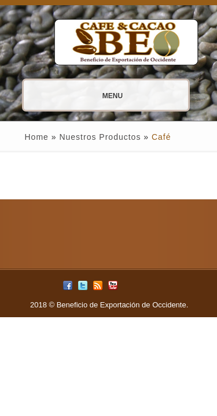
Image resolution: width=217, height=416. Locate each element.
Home (37, 137)
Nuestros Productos (100, 137)
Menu (83, 96)
